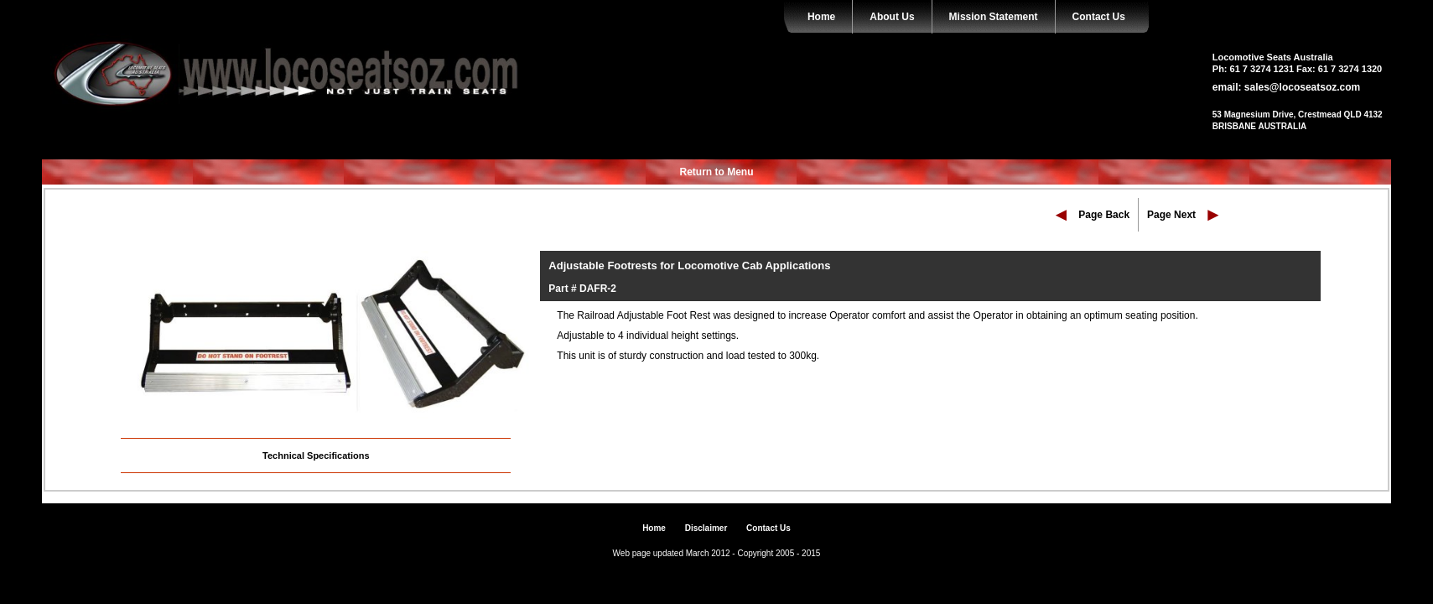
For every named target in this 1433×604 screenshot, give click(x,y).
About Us (892, 17)
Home (821, 17)
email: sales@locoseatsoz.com (1286, 87)
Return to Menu (717, 172)
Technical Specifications (316, 455)
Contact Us (1098, 17)
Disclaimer (706, 528)
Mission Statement (993, 17)
